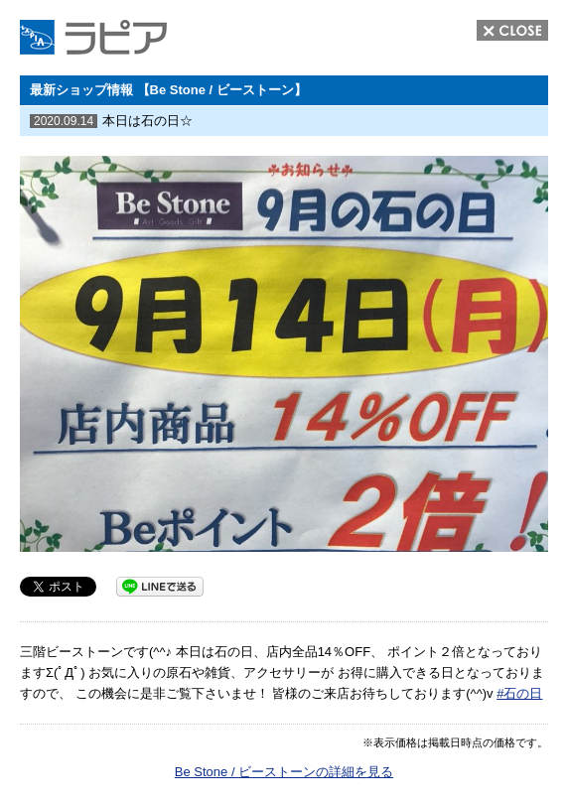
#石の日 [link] (519, 693)
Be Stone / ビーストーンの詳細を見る (284, 771)
